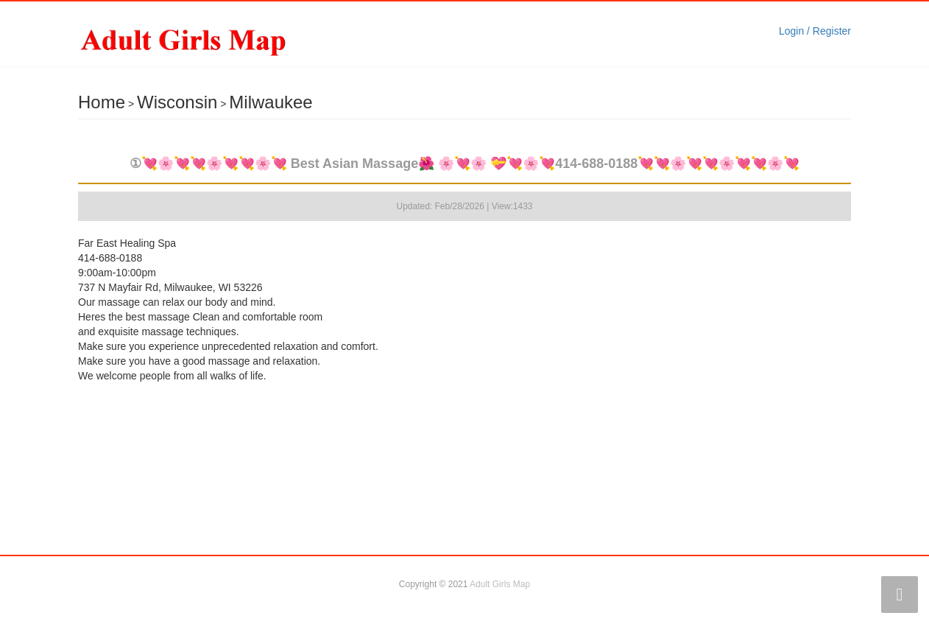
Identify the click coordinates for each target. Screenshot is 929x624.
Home (101, 102)
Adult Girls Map (500, 584)
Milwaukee (270, 102)
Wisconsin (177, 102)
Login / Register (815, 31)
